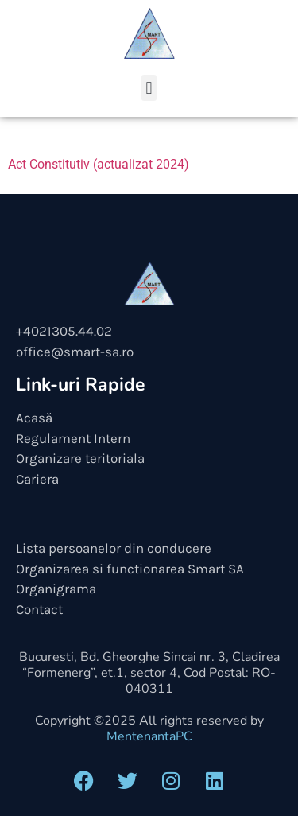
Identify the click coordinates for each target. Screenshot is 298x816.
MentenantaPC (149, 736)
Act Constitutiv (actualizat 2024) (98, 164)
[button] (149, 88)
